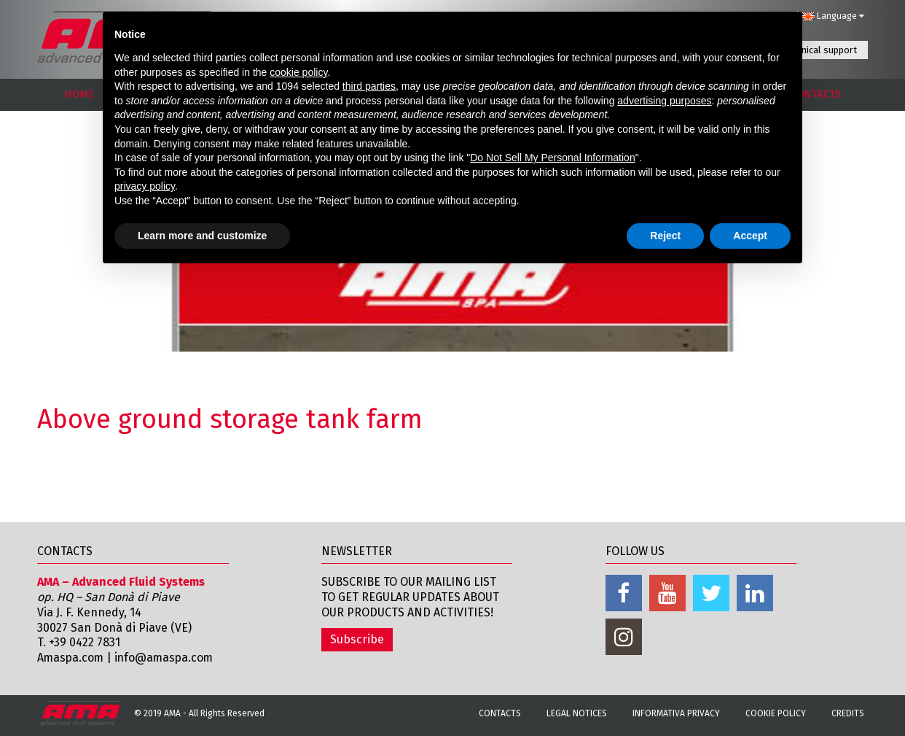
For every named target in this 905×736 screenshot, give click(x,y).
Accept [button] (750, 235)
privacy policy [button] (144, 186)
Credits (847, 713)
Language (833, 16)
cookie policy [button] (298, 72)
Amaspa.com (71, 658)
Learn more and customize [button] (202, 235)
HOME (79, 94)
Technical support (820, 49)
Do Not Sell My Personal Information (552, 157)
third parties (369, 86)
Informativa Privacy (676, 713)
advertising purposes (664, 100)
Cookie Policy (775, 713)
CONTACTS (816, 94)
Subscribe (357, 639)
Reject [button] (665, 235)
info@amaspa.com (167, 658)
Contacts (500, 713)
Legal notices (576, 713)
